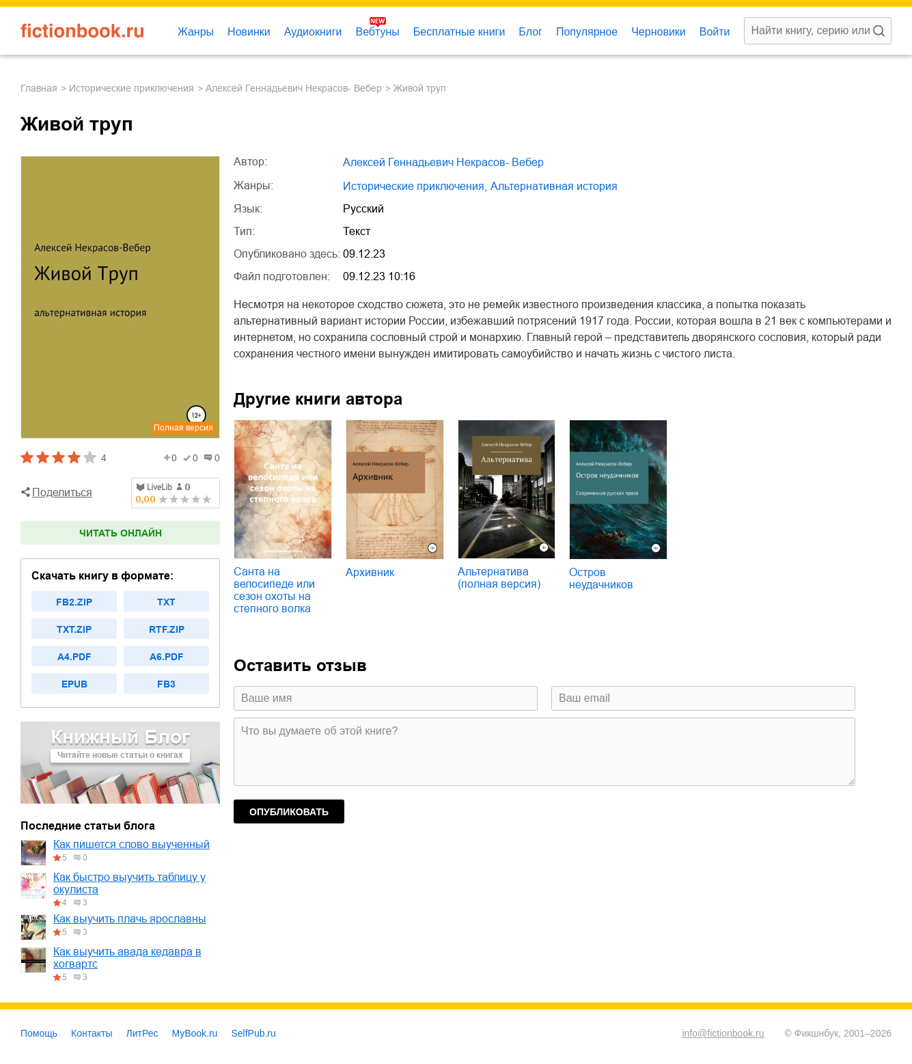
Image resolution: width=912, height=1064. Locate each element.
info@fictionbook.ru (723, 1033)
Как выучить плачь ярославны (129, 919)
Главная (38, 88)
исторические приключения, (415, 186)
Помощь (38, 1033)
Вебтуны (377, 32)
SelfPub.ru (253, 1033)
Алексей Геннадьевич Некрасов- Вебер (294, 88)
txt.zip (74, 629)
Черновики (658, 32)
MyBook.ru (195, 1033)
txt (166, 602)
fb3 (166, 684)
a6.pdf (167, 656)
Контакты (91, 1033)
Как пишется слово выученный (131, 844)
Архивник (370, 572)
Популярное (587, 32)
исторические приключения (131, 88)
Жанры (196, 32)
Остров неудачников (601, 578)
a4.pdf (74, 656)
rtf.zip (166, 629)
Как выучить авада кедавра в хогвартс (127, 958)
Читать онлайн (120, 533)
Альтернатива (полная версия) (499, 578)
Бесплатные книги (459, 32)
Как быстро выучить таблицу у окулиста (129, 883)
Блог (530, 32)
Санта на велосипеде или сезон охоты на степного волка (274, 590)
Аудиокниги (313, 32)
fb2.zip (74, 602)
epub (74, 684)
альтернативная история (554, 186)
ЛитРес (142, 1033)
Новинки (249, 32)
